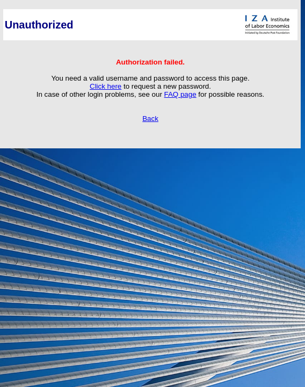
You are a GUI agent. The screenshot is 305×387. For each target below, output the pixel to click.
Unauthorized (39, 25)
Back (150, 118)
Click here (105, 86)
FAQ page (180, 94)
